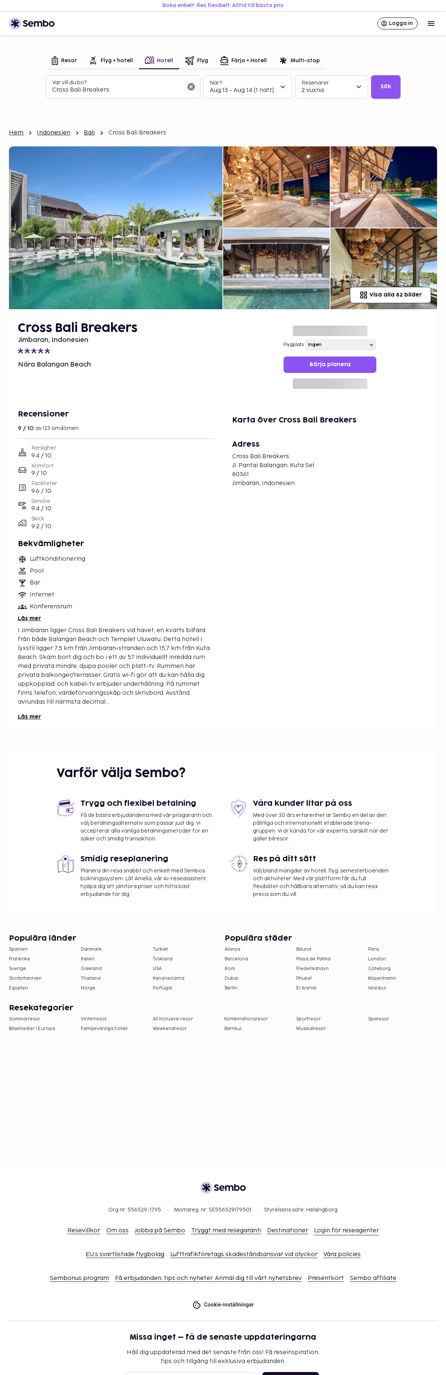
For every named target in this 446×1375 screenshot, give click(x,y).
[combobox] (117, 90)
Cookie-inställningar (223, 1305)
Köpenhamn (382, 978)
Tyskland (163, 959)
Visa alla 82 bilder (390, 295)
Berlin (231, 988)
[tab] (64, 61)
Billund (303, 949)
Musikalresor (311, 1029)
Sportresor (308, 1019)
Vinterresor (94, 1019)
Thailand (91, 978)
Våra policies (342, 1254)
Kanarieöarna (168, 978)
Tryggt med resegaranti (226, 1230)
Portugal (162, 988)
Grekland (91, 969)
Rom (230, 969)
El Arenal (306, 988)
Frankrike (19, 959)
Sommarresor (24, 1019)
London (377, 959)
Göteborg (379, 969)
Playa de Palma (313, 959)
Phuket (304, 978)
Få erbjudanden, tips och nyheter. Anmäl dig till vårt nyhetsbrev (208, 1278)
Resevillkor (83, 1230)
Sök (385, 86)
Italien (88, 959)
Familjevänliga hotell (104, 1029)
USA (157, 969)
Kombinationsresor (246, 1019)
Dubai (231, 978)
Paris (373, 949)
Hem (16, 132)
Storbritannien (25, 978)
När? (216, 83)
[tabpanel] (223, 87)
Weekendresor (170, 1029)
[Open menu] (431, 23)
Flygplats (294, 345)
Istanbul (377, 988)
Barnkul (232, 1029)
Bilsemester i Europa (32, 1029)
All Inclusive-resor (173, 1019)
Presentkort (326, 1278)
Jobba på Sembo (160, 1230)
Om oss (117, 1230)
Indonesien (53, 132)
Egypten (18, 988)
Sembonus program (79, 1278)
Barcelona (236, 959)
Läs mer (29, 618)
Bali (89, 132)
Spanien (18, 949)
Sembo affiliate (373, 1278)
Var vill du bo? (69, 82)
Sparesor (378, 1019)
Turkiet (160, 949)
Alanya (232, 949)
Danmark (91, 949)
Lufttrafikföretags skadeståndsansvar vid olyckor (243, 1254)
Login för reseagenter (346, 1230)
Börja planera (330, 364)
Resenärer (315, 83)
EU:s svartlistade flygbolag (125, 1254)
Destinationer (287, 1230)
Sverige (17, 969)
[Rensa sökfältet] (191, 86)
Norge (88, 988)
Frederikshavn (312, 969)
